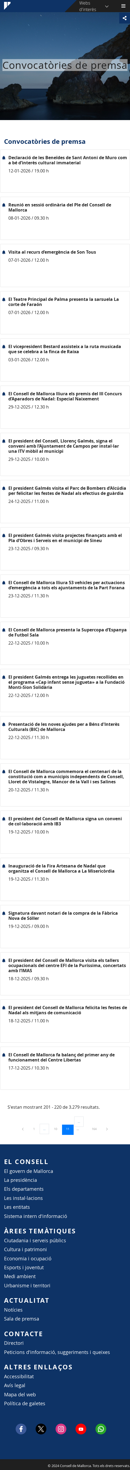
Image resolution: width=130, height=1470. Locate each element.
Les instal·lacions (23, 1198)
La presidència (20, 1180)
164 (96, 1129)
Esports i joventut (24, 1267)
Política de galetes (24, 1403)
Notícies (13, 1310)
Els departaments (24, 1189)
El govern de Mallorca (28, 1171)
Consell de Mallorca (2, 1464)
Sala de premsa (21, 1319)
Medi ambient (20, 1276)
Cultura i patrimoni (25, 1249)
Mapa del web (20, 1394)
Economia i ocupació (28, 1258)
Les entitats (17, 1207)
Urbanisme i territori (27, 1285)
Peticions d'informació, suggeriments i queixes (57, 1352)
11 (69, 1129)
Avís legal (14, 1385)
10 (57, 1129)
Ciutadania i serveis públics (35, 1240)
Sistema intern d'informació (35, 1216)
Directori (14, 1343)
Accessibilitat (19, 1376)
